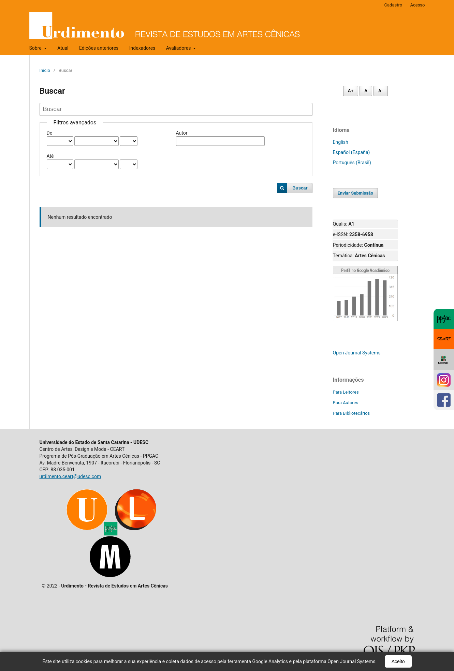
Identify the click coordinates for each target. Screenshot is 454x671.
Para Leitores (346, 392)
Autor (182, 133)
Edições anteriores (98, 48)
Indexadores (142, 48)
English (340, 142)
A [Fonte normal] (365, 90)
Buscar (299, 187)
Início (45, 70)
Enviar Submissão (356, 193)
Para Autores (345, 402)
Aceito (398, 661)
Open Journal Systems (357, 352)
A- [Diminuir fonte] (380, 90)
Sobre (36, 48)
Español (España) (351, 152)
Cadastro (393, 4)
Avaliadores (179, 48)
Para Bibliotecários (351, 413)
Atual (62, 48)
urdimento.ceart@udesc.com (70, 476)
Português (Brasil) (352, 162)
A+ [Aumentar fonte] (351, 90)
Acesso (417, 4)
